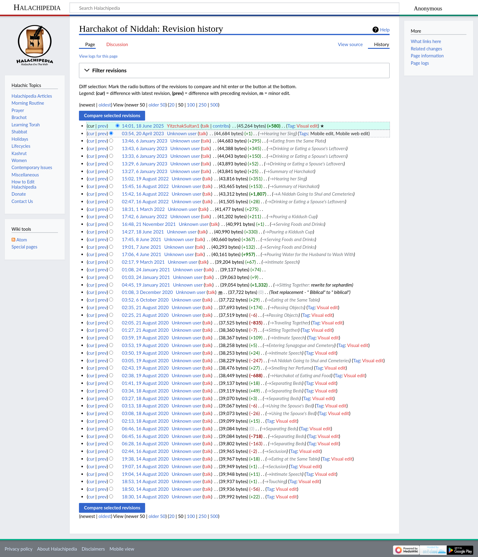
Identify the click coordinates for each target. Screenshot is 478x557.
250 (202, 104)
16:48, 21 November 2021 (149, 224)
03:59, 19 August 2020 (145, 337)
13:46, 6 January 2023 (144, 140)
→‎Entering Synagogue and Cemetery (299, 345)
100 (191, 104)
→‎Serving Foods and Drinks (297, 224)
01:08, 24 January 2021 (146, 269)
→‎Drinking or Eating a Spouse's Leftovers (307, 148)
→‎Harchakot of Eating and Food (300, 375)
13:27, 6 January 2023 (144, 171)
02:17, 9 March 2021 (143, 262)
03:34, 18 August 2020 (145, 390)
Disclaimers (93, 549)
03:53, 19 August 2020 (145, 345)
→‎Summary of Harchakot (289, 171)
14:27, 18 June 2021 (143, 231)
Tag (290, 125)
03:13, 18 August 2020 (145, 405)
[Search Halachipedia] (234, 8)
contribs (221, 125)
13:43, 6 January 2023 (144, 148)
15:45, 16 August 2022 (145, 186)
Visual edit (307, 125)
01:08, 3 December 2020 (147, 292)
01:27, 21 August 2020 (145, 330)
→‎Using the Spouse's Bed (288, 405)
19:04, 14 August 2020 (145, 474)
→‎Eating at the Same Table (293, 299)
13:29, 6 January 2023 (144, 163)
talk (205, 125)
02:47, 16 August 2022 (145, 201)
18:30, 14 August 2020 (145, 496)
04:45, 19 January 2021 (146, 285)
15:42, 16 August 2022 (145, 194)
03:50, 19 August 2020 (145, 353)
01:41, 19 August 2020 (145, 383)
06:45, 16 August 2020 (145, 436)
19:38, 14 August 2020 (145, 458)
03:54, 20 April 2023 (143, 133)
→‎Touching (275, 481)
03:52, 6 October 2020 (145, 299)
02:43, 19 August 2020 (145, 368)
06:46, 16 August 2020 (145, 428)
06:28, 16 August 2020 (145, 443)
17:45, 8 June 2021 (141, 239)
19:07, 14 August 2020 (145, 466)
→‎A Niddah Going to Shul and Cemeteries (313, 194)
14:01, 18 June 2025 (143, 125)
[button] (234, 70)
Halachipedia (37, 7)
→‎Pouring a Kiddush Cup (292, 216)
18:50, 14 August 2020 (145, 489)
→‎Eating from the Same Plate (296, 140)
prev (102, 125)
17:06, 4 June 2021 (141, 254)
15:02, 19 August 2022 (145, 178)
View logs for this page (98, 56)
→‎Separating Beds (284, 383)
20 (172, 104)
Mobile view (121, 549)
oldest (104, 104)
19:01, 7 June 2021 (141, 247)
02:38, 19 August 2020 (145, 375)
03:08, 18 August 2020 (145, 413)
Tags (303, 133)
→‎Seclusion (275, 451)
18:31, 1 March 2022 (143, 209)
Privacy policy (18, 549)
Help (385, 29)
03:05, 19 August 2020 (145, 360)
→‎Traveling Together (289, 322)
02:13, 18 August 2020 (145, 421)
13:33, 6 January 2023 (144, 156)
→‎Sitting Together (291, 285)
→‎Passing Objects (286, 307)
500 (214, 104)
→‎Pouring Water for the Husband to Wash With (308, 254)
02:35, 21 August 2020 (145, 307)
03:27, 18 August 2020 (145, 398)
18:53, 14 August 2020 (145, 481)
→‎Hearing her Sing (277, 133)
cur (91, 133)
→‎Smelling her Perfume (289, 368)
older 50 (156, 104)
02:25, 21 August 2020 (145, 315)
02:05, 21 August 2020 (145, 322)
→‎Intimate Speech (280, 262)
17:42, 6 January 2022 (144, 216)
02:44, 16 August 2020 (145, 451)
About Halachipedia (57, 549)
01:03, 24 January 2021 (146, 277)
